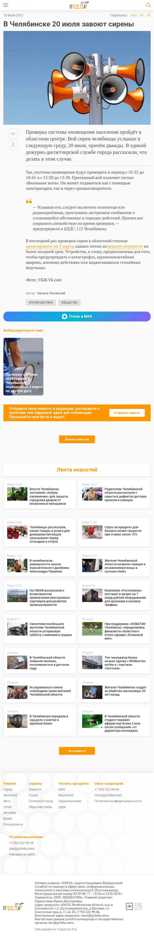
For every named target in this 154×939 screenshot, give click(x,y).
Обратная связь (40, 807)
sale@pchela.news (22, 848)
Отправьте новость (127, 413)
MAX (133, 15)
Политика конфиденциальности (118, 801)
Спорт (7, 807)
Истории (9, 813)
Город (7, 789)
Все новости (77, 751)
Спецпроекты (13, 824)
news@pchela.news (108, 795)
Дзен (62, 807)
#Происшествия (41, 302)
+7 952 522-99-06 (107, 789)
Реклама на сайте (22, 854)
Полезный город (41, 801)
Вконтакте (66, 795)
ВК (142, 15)
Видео (7, 818)
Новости (35, 789)
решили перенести (125, 246)
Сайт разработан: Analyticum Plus (56, 929)
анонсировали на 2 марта (49, 246)
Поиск (33, 795)
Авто (7, 801)
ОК (149, 15)
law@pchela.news (61, 922)
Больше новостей (77, 439)
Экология (10, 795)
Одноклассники (70, 801)
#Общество (69, 302)
